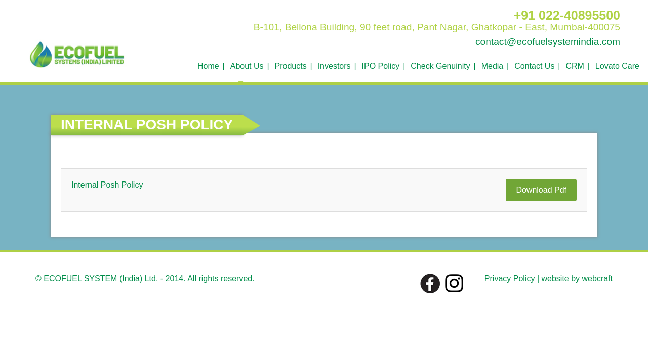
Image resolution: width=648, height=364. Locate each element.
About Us (247, 66)
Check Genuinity (440, 66)
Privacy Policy (509, 278)
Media (492, 66)
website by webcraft (577, 278)
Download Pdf (541, 190)
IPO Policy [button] (381, 66)
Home (208, 66)
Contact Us (534, 66)
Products (291, 66)
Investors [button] (334, 66)
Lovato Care (617, 66)
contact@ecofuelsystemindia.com (547, 41)
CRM (574, 66)
